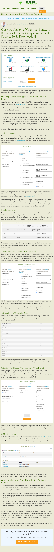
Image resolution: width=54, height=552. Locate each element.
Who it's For (15, 8)
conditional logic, (20, 140)
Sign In (41, 8)
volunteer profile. (30, 196)
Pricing (22, 8)
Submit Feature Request (29, 18)
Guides (8, 18)
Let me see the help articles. (27, 541)
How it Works (6, 8)
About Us (33, 8)
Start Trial (42, 11)
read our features (21, 104)
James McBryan (21, 24)
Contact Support (44, 18)
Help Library (16, 18)
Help (28, 8)
